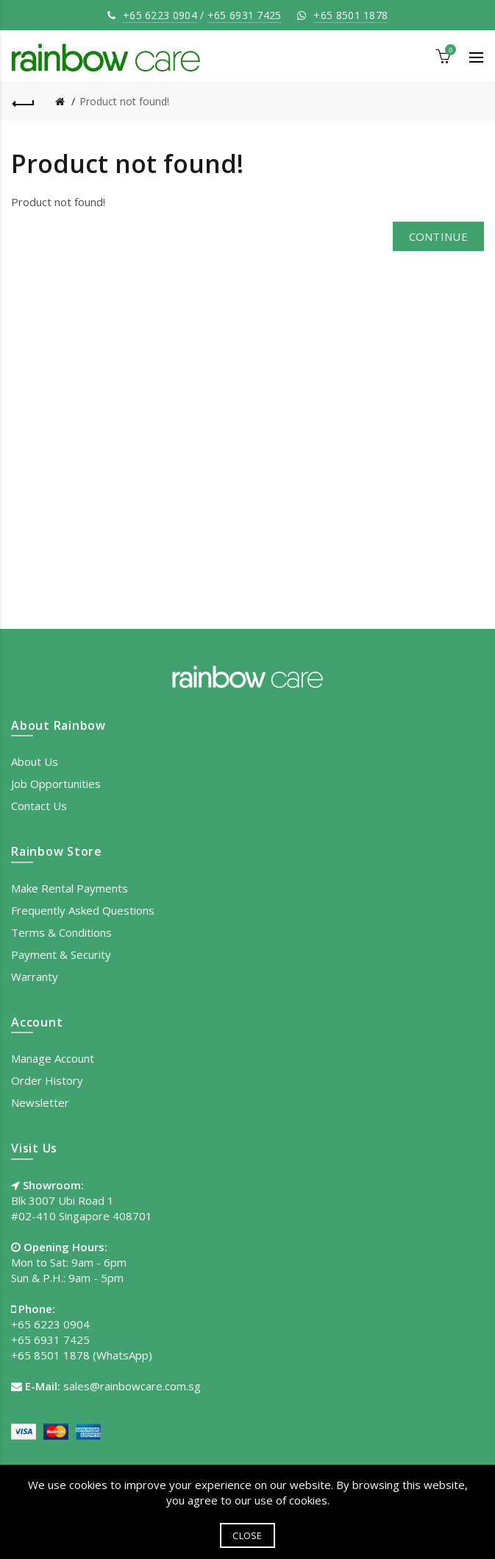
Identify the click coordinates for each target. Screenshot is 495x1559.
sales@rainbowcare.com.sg (132, 1386)
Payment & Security (61, 954)
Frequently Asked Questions (82, 910)
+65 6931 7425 (244, 15)
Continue (438, 236)
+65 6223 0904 (160, 15)
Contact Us (39, 805)
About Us (34, 761)
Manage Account (52, 1058)
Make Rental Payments (69, 888)
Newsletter (40, 1102)
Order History (47, 1080)
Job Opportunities (56, 783)
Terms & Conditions (61, 932)
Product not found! (124, 101)
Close (247, 1535)
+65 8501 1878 (350, 15)
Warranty (34, 976)
